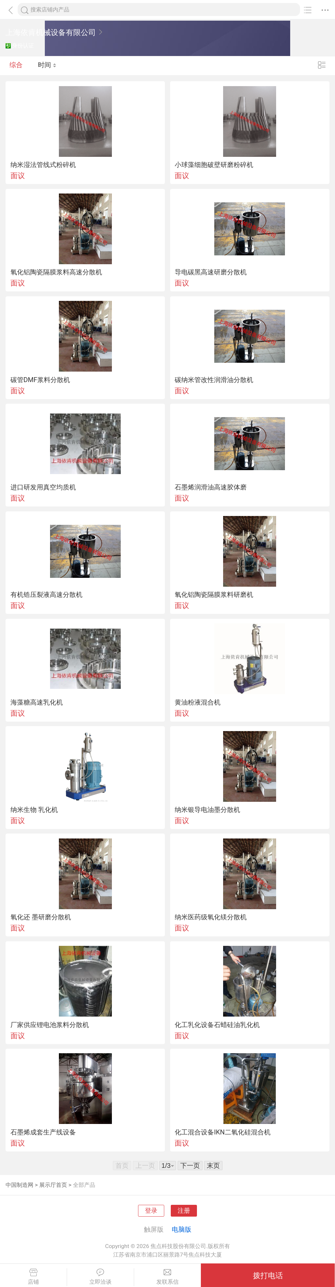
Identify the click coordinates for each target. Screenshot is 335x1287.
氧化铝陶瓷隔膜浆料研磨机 (214, 594)
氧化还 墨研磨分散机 (40, 917)
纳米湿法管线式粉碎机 (43, 164)
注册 (184, 1210)
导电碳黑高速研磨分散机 (211, 272)
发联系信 (167, 1277)
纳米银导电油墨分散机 (207, 809)
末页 (213, 1165)
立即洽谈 (100, 1277)
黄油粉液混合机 (197, 702)
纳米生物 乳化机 (34, 809)
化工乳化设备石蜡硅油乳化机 (217, 1024)
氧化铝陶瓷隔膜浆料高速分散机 (56, 272)
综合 (16, 65)
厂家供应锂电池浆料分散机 (49, 1024)
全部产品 (84, 1185)
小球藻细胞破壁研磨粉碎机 (214, 164)
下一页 (190, 1165)
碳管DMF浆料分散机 (40, 380)
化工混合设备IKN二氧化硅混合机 (223, 1132)
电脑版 (181, 1229)
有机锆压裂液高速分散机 (46, 594)
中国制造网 (19, 1185)
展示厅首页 (53, 1185)
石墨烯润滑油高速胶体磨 (211, 487)
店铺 (33, 1277)
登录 (151, 1210)
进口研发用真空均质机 (43, 487)
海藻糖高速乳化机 (36, 702)
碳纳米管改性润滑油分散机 (214, 380)
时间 (47, 65)
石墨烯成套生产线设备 (43, 1132)
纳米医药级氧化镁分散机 (211, 917)
